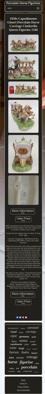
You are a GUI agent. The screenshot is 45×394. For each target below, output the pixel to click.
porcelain (29, 367)
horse (12, 362)
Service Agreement (23, 390)
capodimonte (16, 344)
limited (34, 353)
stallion (11, 368)
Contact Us (23, 383)
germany (24, 336)
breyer (21, 332)
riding (37, 363)
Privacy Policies (23, 387)
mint (11, 357)
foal (17, 368)
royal (14, 331)
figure (14, 341)
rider (19, 371)
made (34, 337)
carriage (31, 331)
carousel (33, 327)
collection (27, 371)
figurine (26, 362)
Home (23, 380)
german (36, 372)
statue (23, 340)
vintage (32, 357)
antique (20, 357)
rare (14, 336)
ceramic (11, 371)
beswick (32, 341)
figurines (35, 349)
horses (14, 352)
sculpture (13, 328)
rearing (28, 349)
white (12, 348)
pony (27, 344)
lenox (23, 328)
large (21, 348)
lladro (25, 352)
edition (33, 344)
